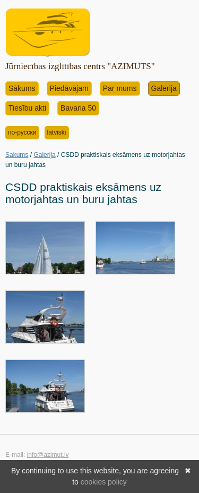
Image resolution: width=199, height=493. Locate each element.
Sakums (16, 154)
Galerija (164, 88)
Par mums (120, 88)
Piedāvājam (69, 88)
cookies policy (104, 482)
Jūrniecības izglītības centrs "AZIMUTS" (80, 66)
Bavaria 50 (78, 108)
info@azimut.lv (48, 454)
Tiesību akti (27, 108)
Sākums (22, 88)
